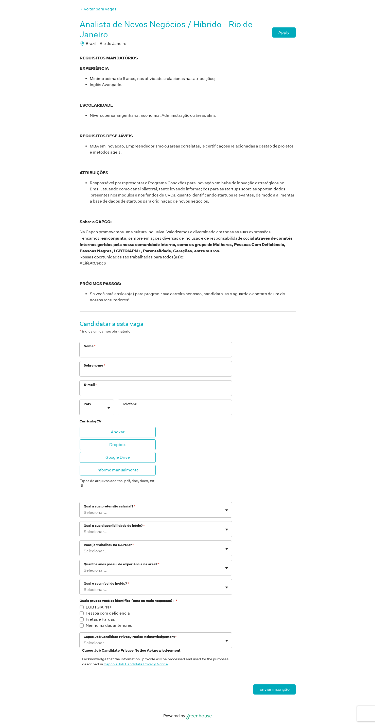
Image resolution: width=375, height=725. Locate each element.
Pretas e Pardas (100, 619)
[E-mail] (156, 391)
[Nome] (156, 353)
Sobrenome (94, 365)
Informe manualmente (118, 470)
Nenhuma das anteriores (109, 625)
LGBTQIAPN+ (99, 607)
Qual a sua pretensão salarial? (109, 506)
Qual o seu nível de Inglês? (106, 583)
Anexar (117, 432)
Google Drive (117, 457)
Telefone (129, 404)
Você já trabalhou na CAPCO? (109, 545)
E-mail (90, 385)
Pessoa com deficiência (108, 613)
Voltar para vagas (98, 9)
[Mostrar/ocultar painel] (109, 408)
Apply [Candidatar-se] (284, 32)
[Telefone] (175, 410)
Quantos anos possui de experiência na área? (121, 564)
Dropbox (117, 444)
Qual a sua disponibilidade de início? (114, 525)
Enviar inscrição (274, 689)
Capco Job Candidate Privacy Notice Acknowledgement (130, 637)
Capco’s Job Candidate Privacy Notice (136, 664)
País (87, 404)
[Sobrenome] (156, 372)
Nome (90, 346)
